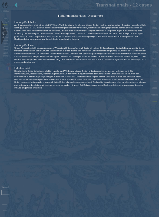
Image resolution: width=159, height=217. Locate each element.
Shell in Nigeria (155, 21)
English (10, 65)
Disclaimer (155, 101)
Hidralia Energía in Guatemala (154, 95)
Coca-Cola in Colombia (154, 88)
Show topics (4, 204)
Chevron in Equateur (155, 14)
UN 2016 (5, 47)
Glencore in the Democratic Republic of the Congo (155, 43)
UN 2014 (5, 53)
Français (11, 70)
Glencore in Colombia (155, 66)
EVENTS (5, 56)
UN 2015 (5, 50)
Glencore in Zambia (155, 35)
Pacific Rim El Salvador (155, 74)
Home (5, 18)
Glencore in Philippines (155, 28)
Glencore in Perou (155, 59)
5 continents (5, 10)
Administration (5, 210)
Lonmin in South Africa (155, 52)
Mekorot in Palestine (155, 81)
